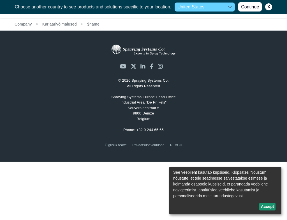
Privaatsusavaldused (148, 145)
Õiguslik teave (116, 145)
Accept (267, 206)
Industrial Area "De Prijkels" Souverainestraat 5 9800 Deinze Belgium (143, 108)
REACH (176, 145)
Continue (250, 6)
